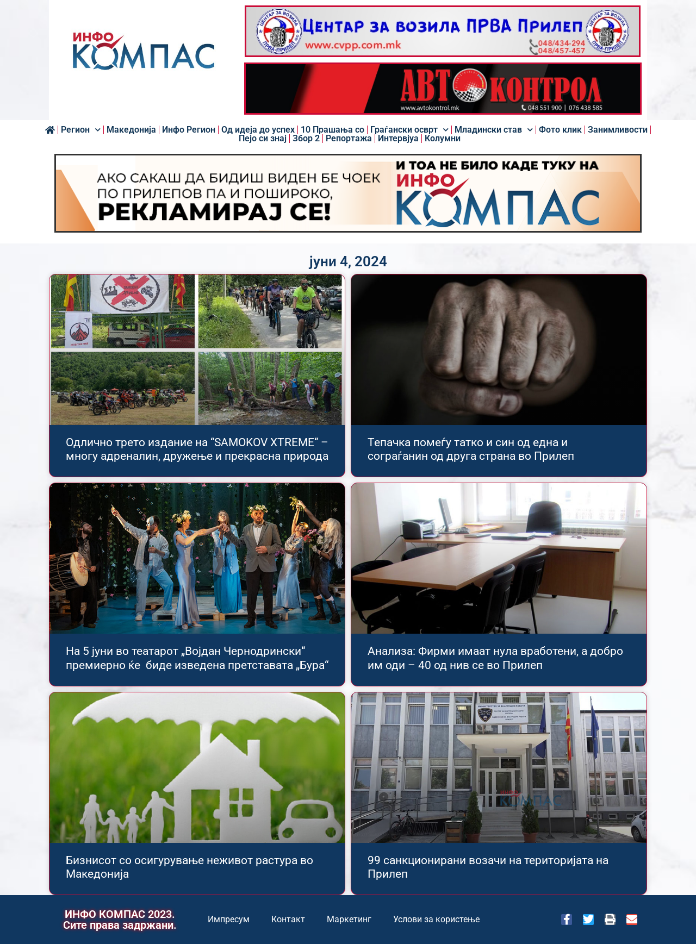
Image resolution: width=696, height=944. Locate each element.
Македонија (131, 130)
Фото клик (560, 130)
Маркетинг (349, 919)
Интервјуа (398, 138)
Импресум (229, 919)
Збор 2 (306, 138)
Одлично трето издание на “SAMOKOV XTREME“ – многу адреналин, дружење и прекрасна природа (197, 449)
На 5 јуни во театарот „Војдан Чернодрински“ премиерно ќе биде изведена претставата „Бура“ (197, 658)
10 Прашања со (332, 130)
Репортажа (349, 138)
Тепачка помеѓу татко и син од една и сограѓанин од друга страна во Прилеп (471, 449)
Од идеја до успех (258, 130)
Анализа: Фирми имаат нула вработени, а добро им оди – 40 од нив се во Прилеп (495, 658)
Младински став (494, 130)
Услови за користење (436, 919)
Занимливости (618, 130)
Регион (81, 130)
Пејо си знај (263, 138)
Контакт (288, 919)
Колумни (443, 138)
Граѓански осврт (409, 130)
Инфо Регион (188, 130)
